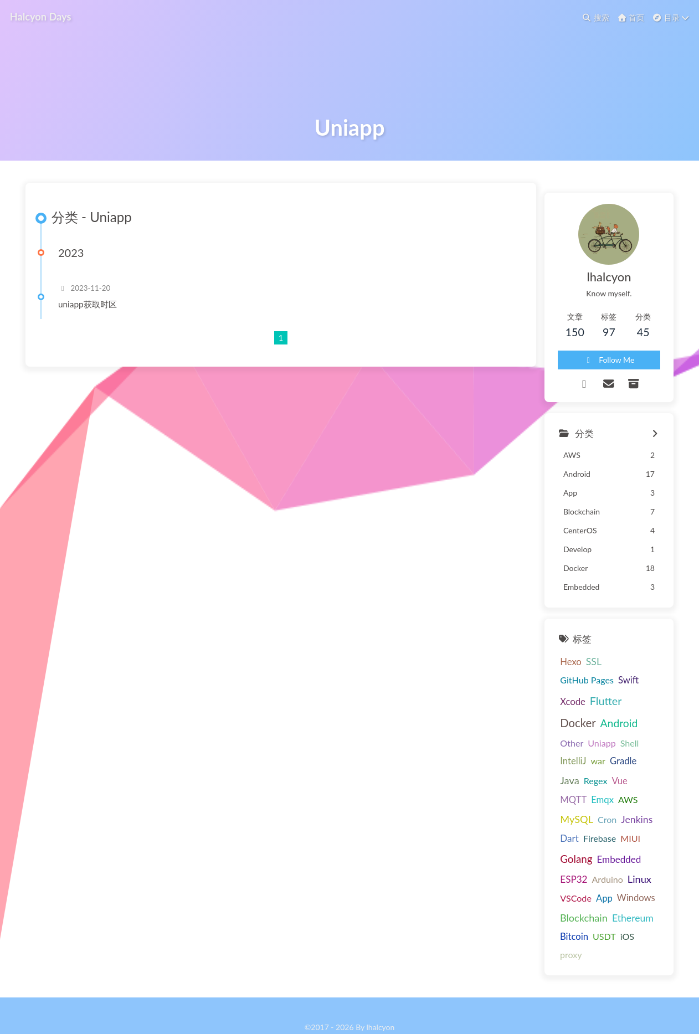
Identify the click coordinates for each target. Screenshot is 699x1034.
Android (548, 755)
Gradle (592, 777)
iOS (563, 913)
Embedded (551, 855)
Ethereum (602, 895)
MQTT (562, 795)
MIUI (576, 836)
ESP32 (591, 855)
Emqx (591, 795)
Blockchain (553, 895)
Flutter (574, 733)
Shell (640, 755)
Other (582, 755)
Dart (635, 815)
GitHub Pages (602, 712)
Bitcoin (641, 895)
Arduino (624, 855)
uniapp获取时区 (100, 372)
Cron (576, 815)
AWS (617, 795)
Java (619, 776)
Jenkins (605, 815)
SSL (562, 712)
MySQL (545, 815)
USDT (540, 913)
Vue (537, 795)
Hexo (540, 712)
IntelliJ (542, 777)
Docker (612, 733)
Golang (606, 835)
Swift (643, 712)
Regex (645, 776)
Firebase (545, 836)
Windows (633, 875)
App (601, 875)
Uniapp (612, 755)
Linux (541, 874)
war (566, 776)
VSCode (573, 875)
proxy (586, 913)
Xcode (541, 734)
